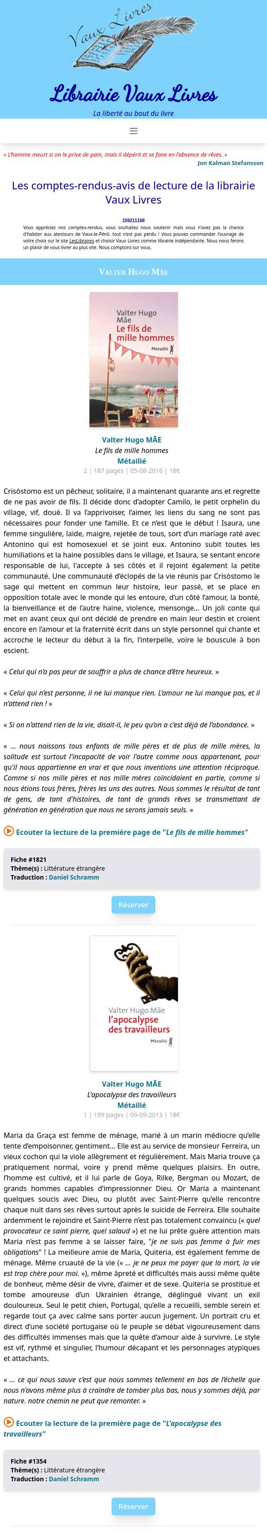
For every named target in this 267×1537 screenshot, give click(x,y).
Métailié (131, 461)
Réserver (133, 905)
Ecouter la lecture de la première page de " (126, 832)
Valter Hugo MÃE (131, 440)
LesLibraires (82, 241)
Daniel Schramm (74, 877)
